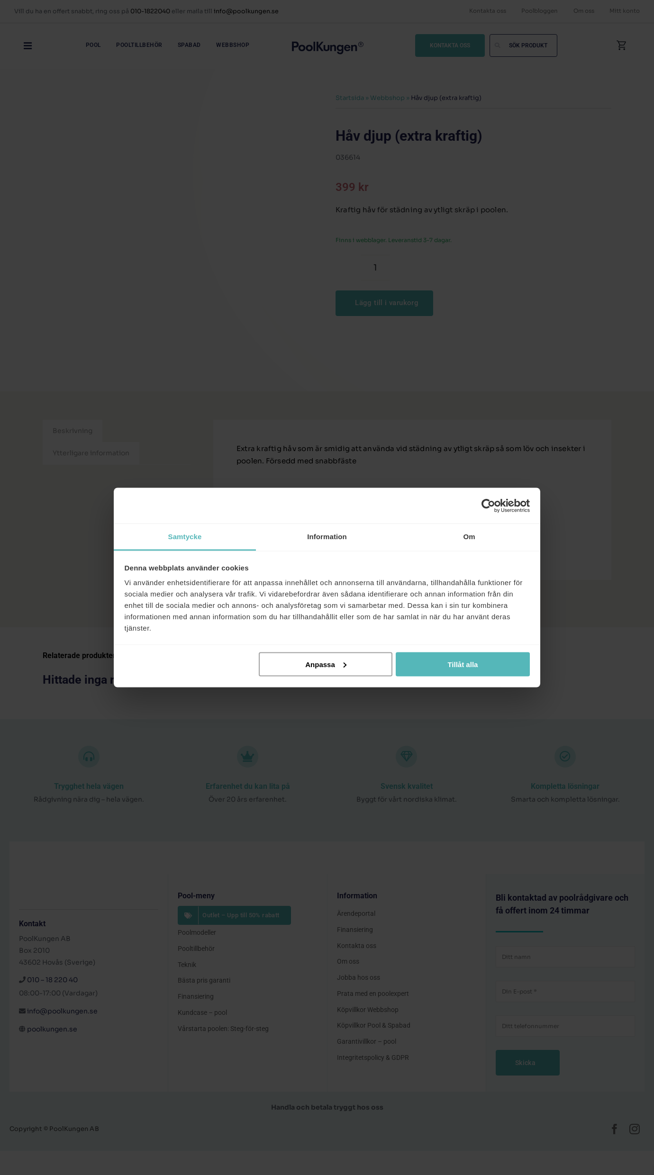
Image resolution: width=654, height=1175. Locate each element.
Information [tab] (327, 537)
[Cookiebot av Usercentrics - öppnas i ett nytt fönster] (488, 505)
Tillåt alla (462, 664)
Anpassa (325, 664)
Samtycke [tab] (185, 537)
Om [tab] (469, 537)
